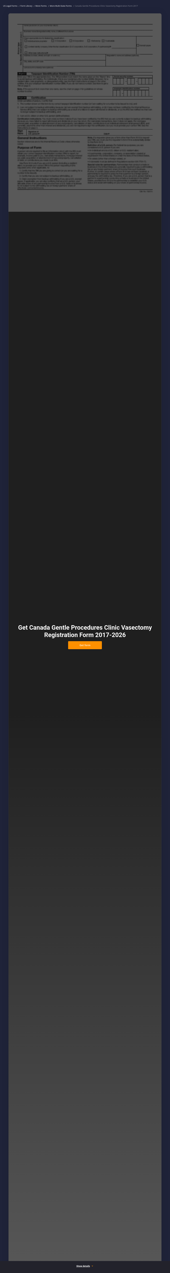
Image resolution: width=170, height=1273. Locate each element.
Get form (84, 645)
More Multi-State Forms (61, 5)
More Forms (41, 5)
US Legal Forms (10, 5)
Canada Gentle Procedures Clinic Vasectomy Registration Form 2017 (106, 5)
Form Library (26, 5)
